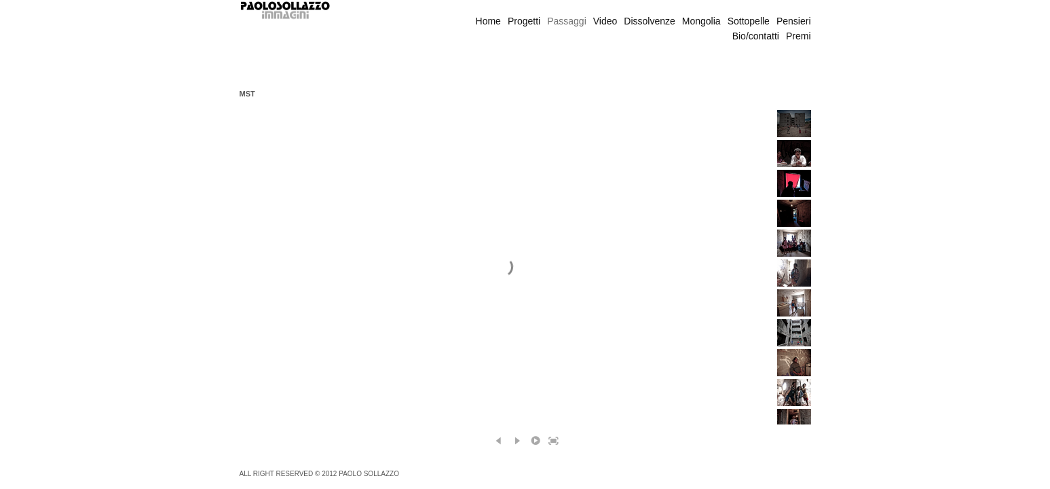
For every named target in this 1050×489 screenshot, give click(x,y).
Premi (798, 36)
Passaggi (566, 21)
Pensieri (793, 21)
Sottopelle (749, 21)
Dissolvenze (649, 21)
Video (605, 21)
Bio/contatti (755, 36)
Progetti (524, 21)
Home (488, 21)
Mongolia (701, 21)
